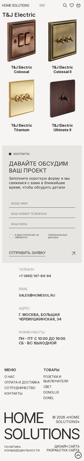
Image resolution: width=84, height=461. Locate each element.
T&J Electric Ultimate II (62, 127)
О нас (9, 377)
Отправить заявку (27, 253)
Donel (48, 398)
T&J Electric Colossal (21, 69)
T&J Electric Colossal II (62, 69)
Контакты (13, 393)
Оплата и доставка (22, 382)
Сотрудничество (19, 388)
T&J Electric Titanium (21, 127)
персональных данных (57, 236)
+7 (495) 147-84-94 (35, 276)
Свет (47, 387)
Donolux (51, 392)
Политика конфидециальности (22, 448)
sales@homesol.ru (37, 295)
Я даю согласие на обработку (42, 236)
